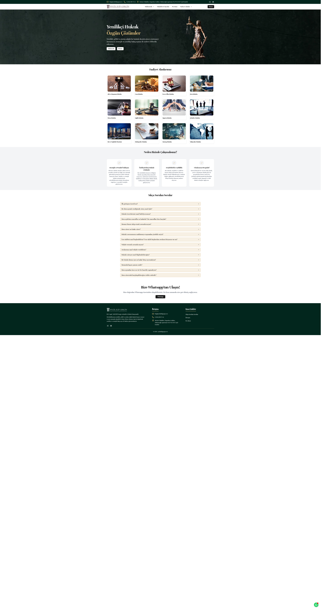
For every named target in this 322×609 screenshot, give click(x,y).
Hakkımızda (149, 6)
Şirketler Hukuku (195, 118)
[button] (160, 204)
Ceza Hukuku (139, 94)
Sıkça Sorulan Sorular (192, 314)
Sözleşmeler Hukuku (141, 142)
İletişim (188, 317)
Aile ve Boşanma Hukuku (115, 94)
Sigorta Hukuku (167, 118)
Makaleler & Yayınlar (163, 6)
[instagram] (210, 2)
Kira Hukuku (193, 94)
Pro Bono (174, 6)
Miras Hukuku (112, 118)
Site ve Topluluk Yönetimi (115, 142)
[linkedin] (213, 2)
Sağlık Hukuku (139, 118)
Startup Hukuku (167, 142)
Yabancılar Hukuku (195, 142)
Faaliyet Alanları (186, 6)
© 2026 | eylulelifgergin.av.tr (160, 331)
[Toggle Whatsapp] (316, 605)
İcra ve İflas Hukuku (168, 94)
